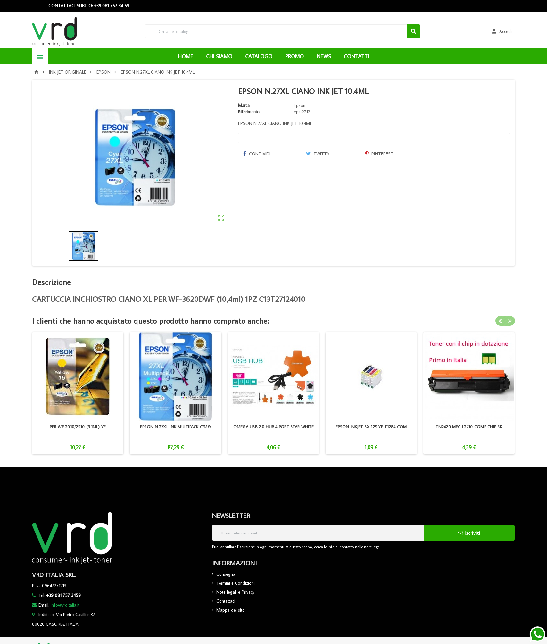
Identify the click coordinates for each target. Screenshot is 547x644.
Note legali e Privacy (235, 592)
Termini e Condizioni (235, 583)
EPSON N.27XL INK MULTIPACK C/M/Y (175, 427)
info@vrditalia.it (65, 605)
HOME (185, 56)
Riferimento (249, 112)
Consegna (225, 574)
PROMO (294, 56)
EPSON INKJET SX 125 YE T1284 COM (371, 427)
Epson (299, 105)
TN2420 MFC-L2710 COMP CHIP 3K (469, 427)
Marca (244, 105)
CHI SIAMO (219, 56)
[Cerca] (282, 31)
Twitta (317, 154)
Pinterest (379, 154)
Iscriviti (469, 532)
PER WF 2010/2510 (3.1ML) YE (78, 427)
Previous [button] (500, 321)
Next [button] (510, 321)
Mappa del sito (230, 610)
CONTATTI (356, 56)
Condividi (256, 154)
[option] (78, 393)
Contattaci (225, 601)
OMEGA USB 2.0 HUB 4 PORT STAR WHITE (273, 427)
